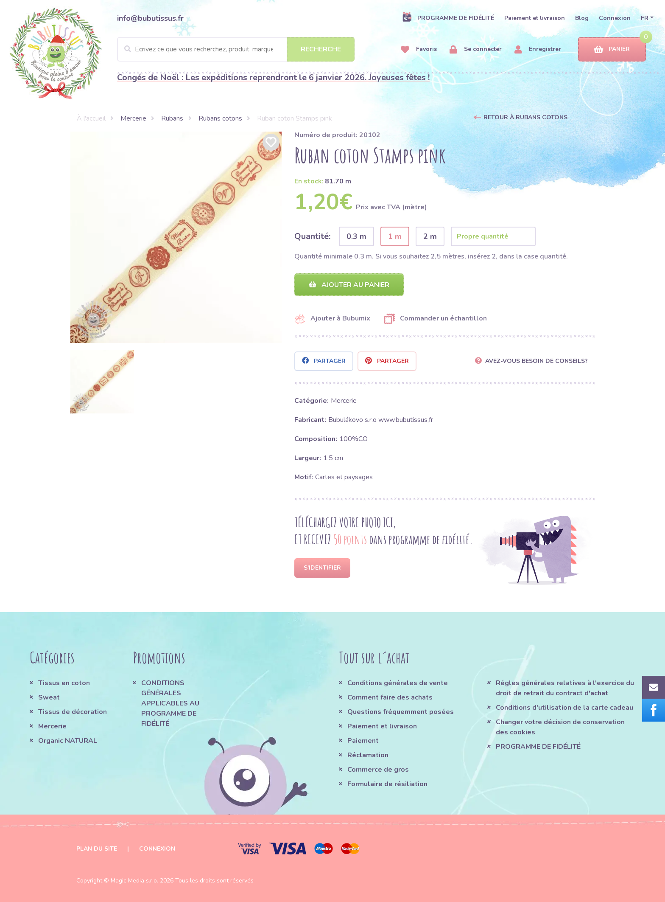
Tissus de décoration (72, 712)
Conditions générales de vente (397, 683)
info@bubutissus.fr (150, 18)
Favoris (419, 49)
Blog (582, 18)
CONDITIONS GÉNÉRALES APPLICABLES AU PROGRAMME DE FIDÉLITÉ (170, 703)
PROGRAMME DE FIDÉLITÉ (448, 18)
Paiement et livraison (534, 18)
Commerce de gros (378, 769)
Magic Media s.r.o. (134, 881)
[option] (176, 237)
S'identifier (322, 568)
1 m (395, 236)
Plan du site (96, 849)
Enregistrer (537, 49)
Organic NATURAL (67, 740)
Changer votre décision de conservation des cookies (560, 727)
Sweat (49, 697)
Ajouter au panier (349, 284)
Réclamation (367, 755)
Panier (612, 49)
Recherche (321, 49)
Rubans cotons (220, 118)
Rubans (172, 118)
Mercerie (133, 118)
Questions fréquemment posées (400, 712)
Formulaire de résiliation (387, 784)
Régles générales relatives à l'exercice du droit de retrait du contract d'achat (565, 688)
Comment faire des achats (390, 697)
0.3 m (356, 236)
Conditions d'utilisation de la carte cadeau (564, 707)
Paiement (363, 740)
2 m (430, 236)
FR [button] (644, 18)
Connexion (615, 18)
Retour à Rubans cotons (525, 117)
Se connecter (476, 49)
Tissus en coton (64, 683)
